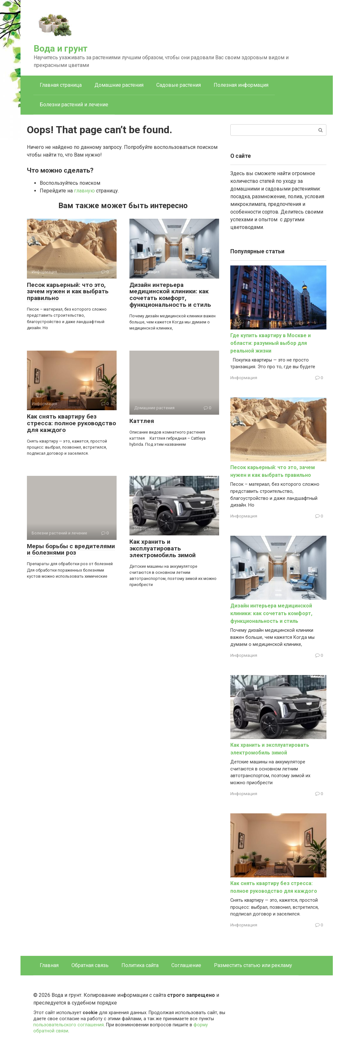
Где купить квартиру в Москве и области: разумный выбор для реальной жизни (270, 343)
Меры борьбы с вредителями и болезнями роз (71, 549)
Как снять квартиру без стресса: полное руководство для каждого (71, 423)
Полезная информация (241, 85)
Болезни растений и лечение (74, 105)
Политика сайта (140, 965)
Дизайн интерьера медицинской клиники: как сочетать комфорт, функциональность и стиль (170, 295)
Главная (49, 965)
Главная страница (61, 85)
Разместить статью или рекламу (253, 965)
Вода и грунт (60, 48)
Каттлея (141, 421)
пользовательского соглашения (68, 1025)
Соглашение (186, 965)
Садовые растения (178, 85)
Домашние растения (119, 85)
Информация (243, 377)
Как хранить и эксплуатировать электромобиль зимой (162, 548)
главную (84, 191)
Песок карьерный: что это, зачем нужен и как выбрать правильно (68, 291)
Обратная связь (90, 965)
